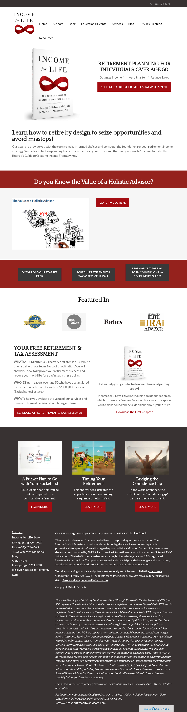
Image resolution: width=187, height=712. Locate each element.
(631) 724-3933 (160, 3)
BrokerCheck (138, 533)
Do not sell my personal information (85, 580)
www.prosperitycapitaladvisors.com (82, 703)
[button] (58, 19)
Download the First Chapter (134, 412)
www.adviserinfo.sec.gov (133, 665)
